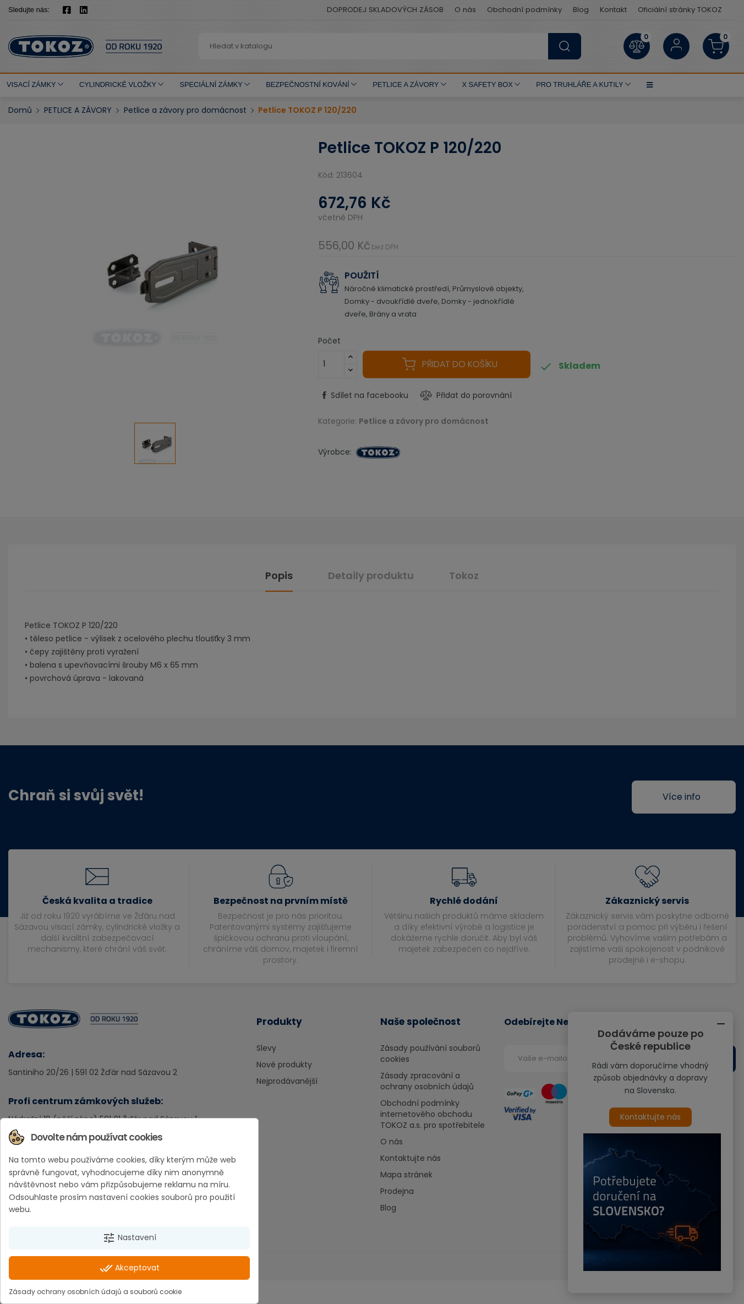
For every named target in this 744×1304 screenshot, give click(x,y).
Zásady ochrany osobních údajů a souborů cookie (95, 1291)
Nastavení (129, 1238)
